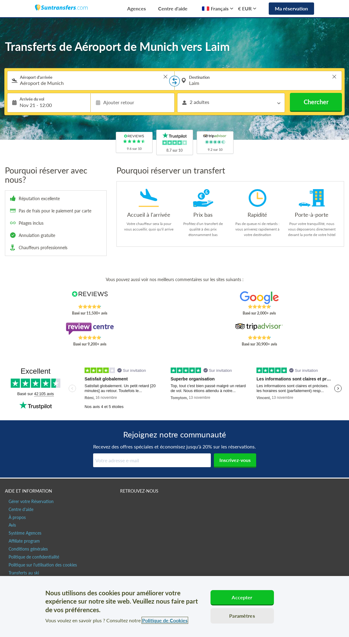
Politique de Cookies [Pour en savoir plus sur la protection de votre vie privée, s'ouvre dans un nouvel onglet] (165, 620)
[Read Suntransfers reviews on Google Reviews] (259, 297)
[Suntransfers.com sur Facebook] (125, 504)
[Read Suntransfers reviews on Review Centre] (90, 328)
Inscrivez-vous (235, 460)
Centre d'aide (173, 8)
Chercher (316, 101)
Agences (136, 8)
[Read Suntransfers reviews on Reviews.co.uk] (90, 297)
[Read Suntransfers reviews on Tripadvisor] (259, 328)
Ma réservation (291, 8)
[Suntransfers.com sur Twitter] (138, 504)
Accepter (242, 597)
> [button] (165, 76)
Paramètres (242, 616)
